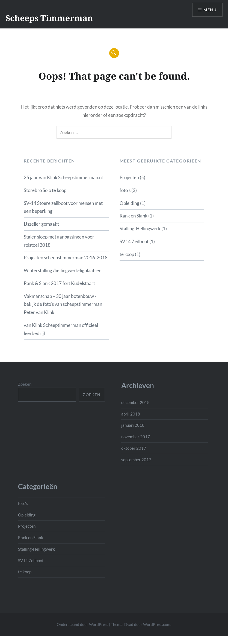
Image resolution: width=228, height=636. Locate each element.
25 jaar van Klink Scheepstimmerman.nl (63, 177)
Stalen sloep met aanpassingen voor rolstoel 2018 (59, 241)
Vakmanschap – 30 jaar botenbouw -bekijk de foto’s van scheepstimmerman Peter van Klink (63, 304)
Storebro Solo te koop (45, 190)
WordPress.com (156, 624)
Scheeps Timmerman (49, 18)
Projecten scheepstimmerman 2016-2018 (66, 257)
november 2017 (135, 436)
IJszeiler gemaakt (41, 224)
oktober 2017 (133, 448)
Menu (210, 9)
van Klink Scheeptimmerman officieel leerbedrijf (61, 329)
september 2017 (136, 459)
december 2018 (135, 402)
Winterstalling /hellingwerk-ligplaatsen (62, 270)
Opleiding (129, 203)
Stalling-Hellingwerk (140, 228)
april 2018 (130, 413)
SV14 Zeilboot (134, 241)
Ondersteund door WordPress (82, 624)
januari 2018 (132, 425)
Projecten (129, 177)
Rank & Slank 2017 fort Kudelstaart (59, 283)
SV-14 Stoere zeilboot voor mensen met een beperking (63, 207)
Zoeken (24, 384)
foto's (125, 190)
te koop (127, 254)
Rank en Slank (133, 216)
